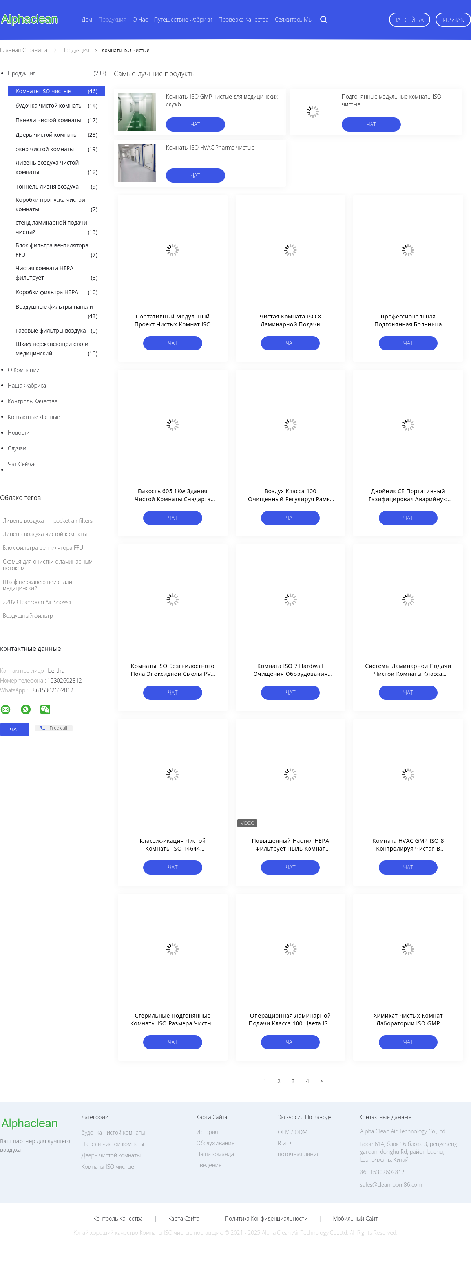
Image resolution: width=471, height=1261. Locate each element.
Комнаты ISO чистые (56, 91)
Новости (19, 432)
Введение (208, 1165)
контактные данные (34, 417)
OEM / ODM (292, 1132)
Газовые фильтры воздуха (56, 330)
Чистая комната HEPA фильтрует (56, 273)
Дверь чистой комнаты (56, 134)
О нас (140, 19)
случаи (17, 448)
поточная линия (299, 1154)
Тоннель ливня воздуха (56, 186)
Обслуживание (215, 1143)
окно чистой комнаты (56, 149)
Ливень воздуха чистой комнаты (56, 168)
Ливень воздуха (23, 520)
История (207, 1132)
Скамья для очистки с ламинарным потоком (48, 565)
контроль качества (32, 401)
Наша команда (215, 1154)
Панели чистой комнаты (56, 120)
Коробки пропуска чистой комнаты (56, 205)
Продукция (112, 19)
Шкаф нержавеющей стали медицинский (56, 349)
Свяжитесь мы (293, 19)
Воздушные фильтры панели (56, 312)
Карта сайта (183, 1218)
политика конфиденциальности (266, 1218)
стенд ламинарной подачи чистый (56, 228)
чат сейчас (410, 20)
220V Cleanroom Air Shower (37, 602)
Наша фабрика (27, 385)
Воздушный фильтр (28, 615)
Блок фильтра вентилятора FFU (56, 251)
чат (195, 124)
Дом (87, 19)
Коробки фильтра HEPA (56, 292)
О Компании (24, 369)
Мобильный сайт (355, 1218)
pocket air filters (73, 520)
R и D (284, 1143)
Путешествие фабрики (183, 19)
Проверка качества (243, 19)
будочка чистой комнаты (56, 105)
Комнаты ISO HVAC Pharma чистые (210, 147)
